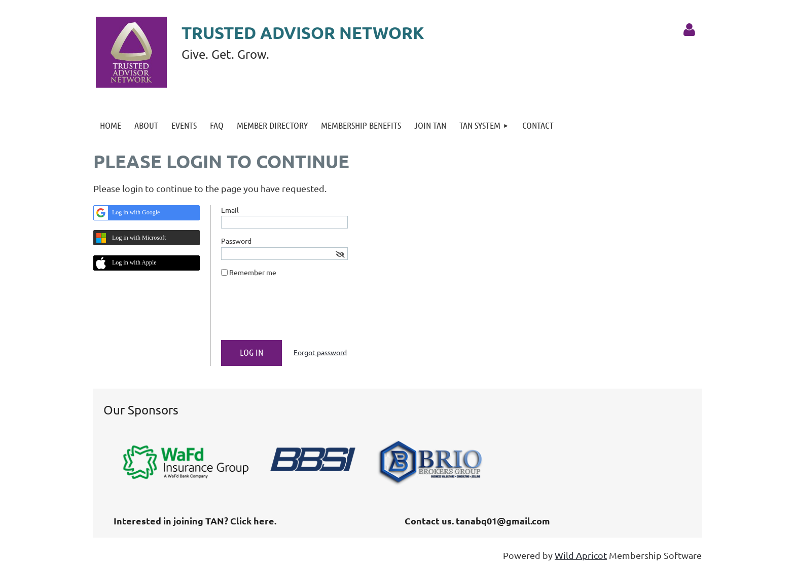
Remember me (252, 272)
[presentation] (298, 312)
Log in (689, 30)
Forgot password (320, 352)
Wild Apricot (581, 555)
